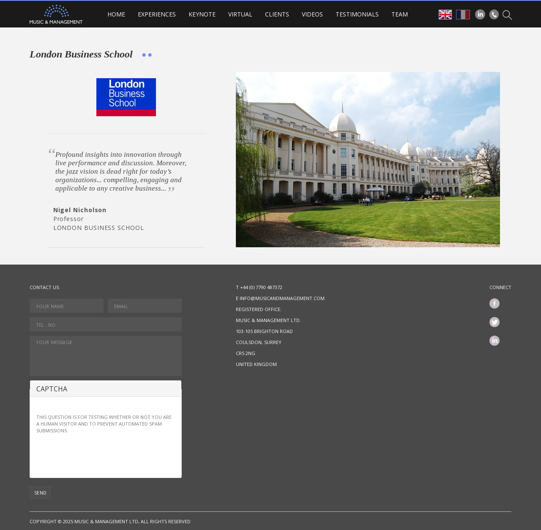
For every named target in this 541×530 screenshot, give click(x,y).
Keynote (202, 14)
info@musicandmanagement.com (282, 298)
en (445, 14)
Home (116, 14)
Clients (277, 14)
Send (40, 492)
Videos (312, 14)
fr (463, 14)
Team (399, 14)
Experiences (157, 14)
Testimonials (357, 14)
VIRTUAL (240, 14)
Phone (494, 14)
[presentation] (100, 454)
